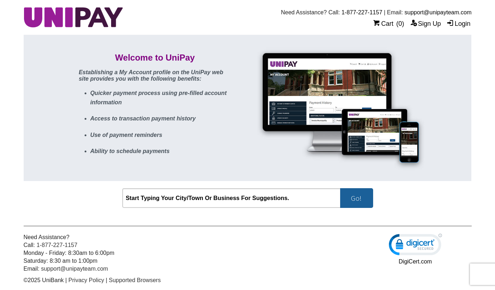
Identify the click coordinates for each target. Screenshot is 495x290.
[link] (415, 246)
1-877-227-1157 (362, 12)
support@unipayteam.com (437, 12)
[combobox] (231, 198)
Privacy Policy (86, 280)
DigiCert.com (415, 261)
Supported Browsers (135, 280)
